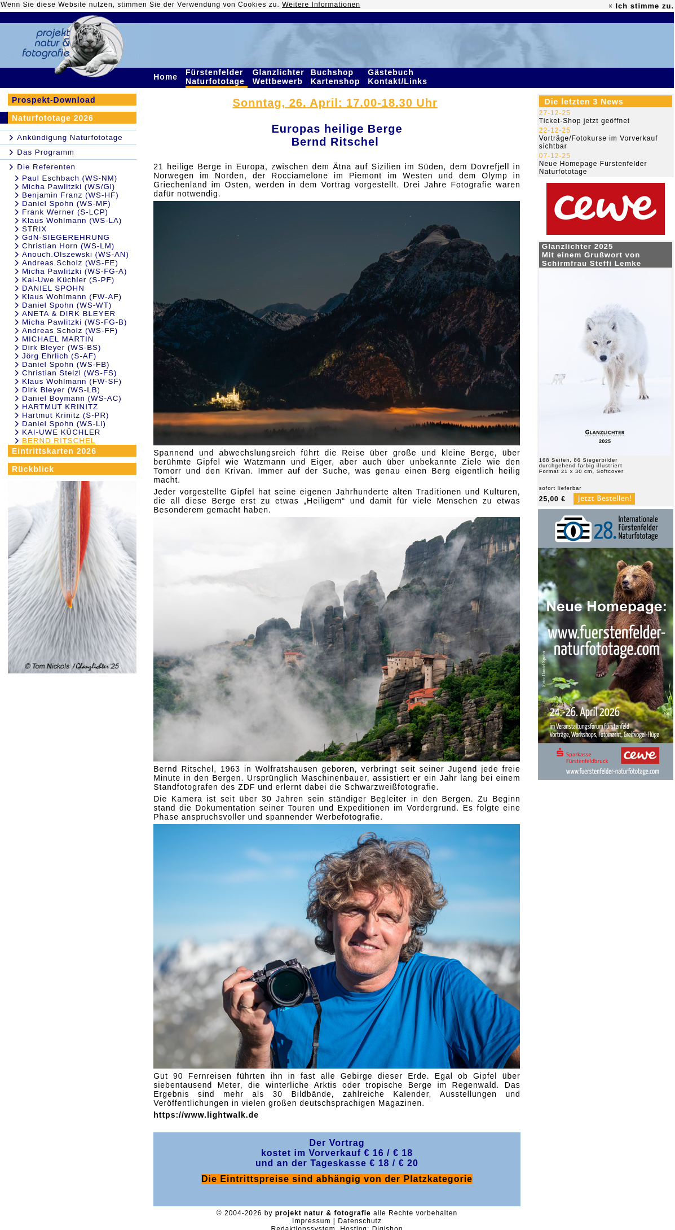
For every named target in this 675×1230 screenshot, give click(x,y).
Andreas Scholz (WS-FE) (70, 263)
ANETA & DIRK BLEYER (69, 313)
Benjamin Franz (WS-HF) (70, 195)
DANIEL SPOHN (53, 288)
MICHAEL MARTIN (58, 339)
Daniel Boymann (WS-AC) (72, 398)
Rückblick (33, 469)
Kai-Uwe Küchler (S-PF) (68, 279)
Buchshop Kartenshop (337, 77)
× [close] (610, 6)
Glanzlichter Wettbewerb (279, 77)
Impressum (311, 1221)
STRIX (34, 229)
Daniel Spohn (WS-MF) (66, 203)
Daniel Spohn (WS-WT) (67, 305)
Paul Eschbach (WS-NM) (69, 178)
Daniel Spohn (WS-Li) (64, 423)
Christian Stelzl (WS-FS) (69, 373)
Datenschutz (360, 1221)
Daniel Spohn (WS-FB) (66, 364)
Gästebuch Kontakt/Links (399, 77)
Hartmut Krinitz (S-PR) (65, 415)
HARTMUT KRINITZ (60, 406)
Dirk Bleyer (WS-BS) (61, 347)
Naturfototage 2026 (53, 117)
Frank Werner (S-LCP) (65, 212)
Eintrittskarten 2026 (54, 451)
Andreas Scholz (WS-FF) (70, 330)
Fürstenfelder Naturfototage (217, 77)
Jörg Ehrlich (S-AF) (59, 356)
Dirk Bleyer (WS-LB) (61, 390)
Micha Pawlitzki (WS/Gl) (68, 186)
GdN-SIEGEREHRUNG (66, 237)
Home (166, 76)
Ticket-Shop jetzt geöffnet (584, 121)
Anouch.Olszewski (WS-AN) (75, 254)
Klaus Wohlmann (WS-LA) (72, 220)
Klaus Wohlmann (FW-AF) (72, 296)
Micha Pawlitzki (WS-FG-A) (74, 271)
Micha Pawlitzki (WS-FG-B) (74, 322)
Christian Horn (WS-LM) (68, 246)
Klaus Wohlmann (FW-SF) (72, 381)
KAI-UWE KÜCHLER (61, 432)
